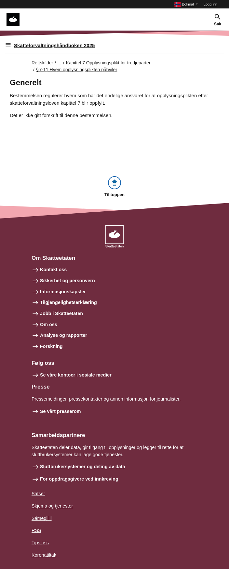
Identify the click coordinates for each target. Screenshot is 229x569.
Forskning (51, 346)
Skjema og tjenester (52, 506)
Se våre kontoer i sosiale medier (76, 374)
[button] (186, 4)
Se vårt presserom (60, 411)
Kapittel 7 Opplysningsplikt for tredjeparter (108, 62)
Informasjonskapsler (63, 291)
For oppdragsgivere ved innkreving (79, 479)
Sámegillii (42, 518)
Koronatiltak (44, 555)
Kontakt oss (53, 269)
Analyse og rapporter (63, 335)
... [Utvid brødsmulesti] (59, 62)
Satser (38, 493)
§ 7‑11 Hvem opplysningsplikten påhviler (76, 69)
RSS (36, 530)
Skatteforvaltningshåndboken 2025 (54, 45)
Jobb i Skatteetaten (61, 313)
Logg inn (210, 4)
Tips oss (40, 542)
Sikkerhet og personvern (67, 280)
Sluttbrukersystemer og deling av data (82, 466)
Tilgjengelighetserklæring (68, 302)
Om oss (48, 324)
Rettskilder (42, 62)
